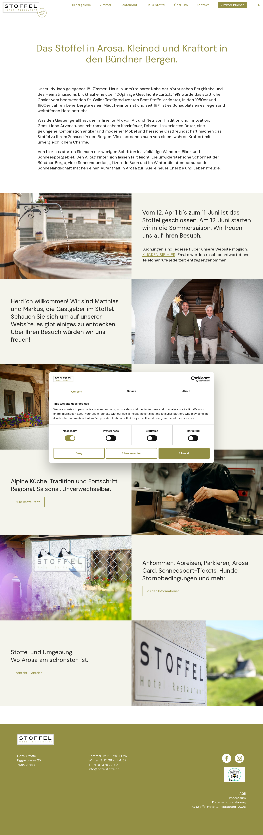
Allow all (184, 453)
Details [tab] (131, 391)
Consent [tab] (76, 391)
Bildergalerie (81, 5)
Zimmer (105, 5)
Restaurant (129, 5)
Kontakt (203, 5)
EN (258, 5)
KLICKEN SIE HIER (158, 254)
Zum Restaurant (28, 502)
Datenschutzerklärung (229, 802)
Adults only (41, 12)
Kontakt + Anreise (29, 673)
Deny (79, 453)
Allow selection (131, 453)
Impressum (237, 798)
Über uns (181, 5)
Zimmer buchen (232, 5)
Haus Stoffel (155, 5)
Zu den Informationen (163, 591)
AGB (242, 793)
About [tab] (186, 391)
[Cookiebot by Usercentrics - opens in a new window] (194, 379)
